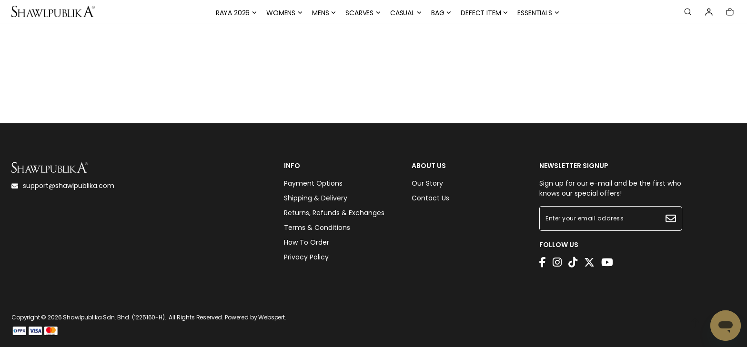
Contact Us (430, 198)
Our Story (427, 183)
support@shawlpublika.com (62, 185)
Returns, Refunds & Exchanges (334, 213)
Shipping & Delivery (315, 198)
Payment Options (313, 183)
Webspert (271, 317)
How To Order (306, 242)
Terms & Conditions (317, 227)
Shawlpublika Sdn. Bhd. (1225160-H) (114, 317)
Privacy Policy (306, 257)
